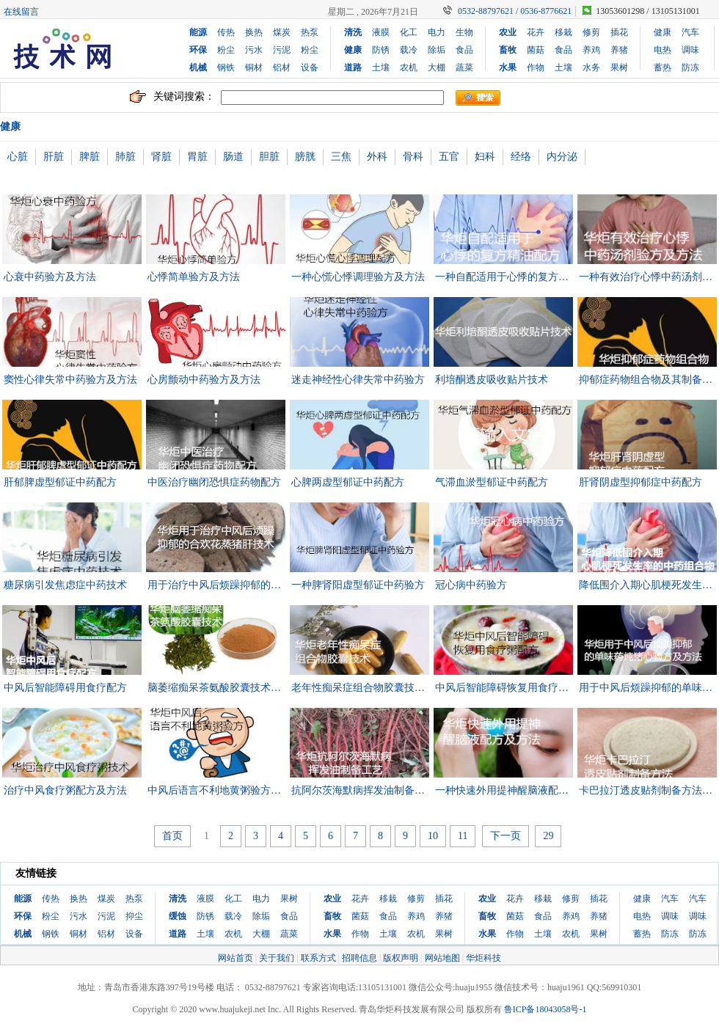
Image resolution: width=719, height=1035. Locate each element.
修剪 (591, 32)
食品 (464, 50)
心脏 (17, 156)
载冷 (408, 50)
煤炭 (282, 32)
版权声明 (400, 958)
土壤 (381, 67)
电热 (662, 50)
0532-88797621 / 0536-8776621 (515, 11)
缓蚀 (177, 916)
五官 (449, 156)
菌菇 (535, 50)
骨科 (413, 156)
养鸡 (591, 50)
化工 (408, 32)
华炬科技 (483, 958)
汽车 (690, 32)
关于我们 (276, 958)
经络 (521, 156)
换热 (254, 32)
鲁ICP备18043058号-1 (545, 1009)
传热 (226, 32)
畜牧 (508, 50)
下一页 (505, 835)
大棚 (436, 67)
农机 (408, 67)
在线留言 (21, 12)
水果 (508, 67)
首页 (172, 835)
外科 (377, 156)
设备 (309, 67)
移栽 (563, 32)
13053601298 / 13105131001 (647, 11)
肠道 (233, 156)
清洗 (353, 32)
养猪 (619, 50)
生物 (464, 32)
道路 (353, 67)
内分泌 (562, 156)
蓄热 (662, 67)
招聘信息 (359, 958)
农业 (508, 32)
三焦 (341, 156)
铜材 (254, 67)
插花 (619, 32)
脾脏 (89, 156)
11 (462, 835)
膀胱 (305, 156)
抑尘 (134, 916)
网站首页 (235, 958)
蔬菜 (464, 67)
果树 (619, 67)
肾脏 (161, 156)
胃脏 (197, 156)
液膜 (381, 32)
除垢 (436, 50)
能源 (198, 32)
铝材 (282, 67)
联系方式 (318, 958)
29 (548, 835)
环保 (198, 50)
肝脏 (53, 156)
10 (433, 835)
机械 (198, 67)
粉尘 (226, 50)
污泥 (282, 50)
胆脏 (269, 156)
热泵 (309, 32)
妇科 (485, 156)
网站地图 (442, 958)
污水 (254, 50)
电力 (436, 32)
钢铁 (226, 67)
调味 (690, 50)
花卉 (535, 32)
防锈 (381, 50)
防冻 (690, 67)
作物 (535, 67)
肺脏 (125, 156)
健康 (353, 50)
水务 (591, 67)
